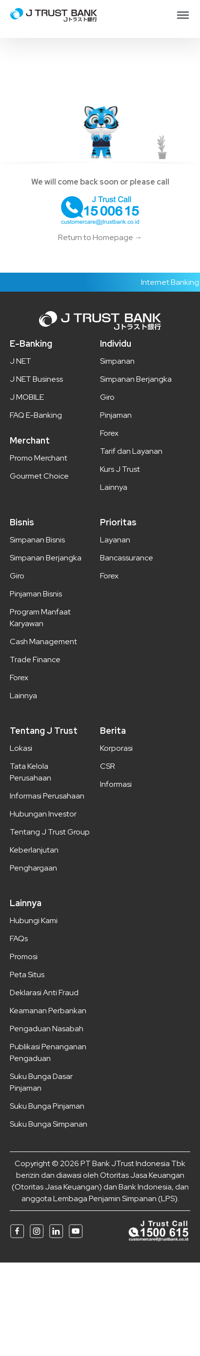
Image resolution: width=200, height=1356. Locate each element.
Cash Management (43, 641)
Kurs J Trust (120, 469)
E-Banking (31, 343)
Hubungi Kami (34, 920)
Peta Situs (27, 974)
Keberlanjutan (34, 850)
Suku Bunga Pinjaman (47, 1106)
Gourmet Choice (39, 476)
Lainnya (113, 487)
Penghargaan (33, 868)
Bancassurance (126, 558)
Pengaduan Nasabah (46, 1028)
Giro (107, 397)
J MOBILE (27, 397)
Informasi (116, 784)
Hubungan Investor (43, 814)
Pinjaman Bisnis (36, 594)
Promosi (24, 956)
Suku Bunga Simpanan (48, 1124)
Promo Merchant (38, 458)
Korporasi (116, 748)
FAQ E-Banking (36, 415)
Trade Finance (35, 659)
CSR (107, 766)
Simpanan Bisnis (37, 540)
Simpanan (117, 361)
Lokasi (21, 748)
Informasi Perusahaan (47, 796)
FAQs (19, 938)
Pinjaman (116, 415)
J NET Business (36, 379)
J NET (20, 361)
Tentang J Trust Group (50, 832)
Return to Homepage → (100, 237)
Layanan (115, 540)
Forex (109, 433)
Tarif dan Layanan (131, 451)
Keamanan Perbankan (48, 1010)
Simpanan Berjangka (136, 379)
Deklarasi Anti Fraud (44, 992)
